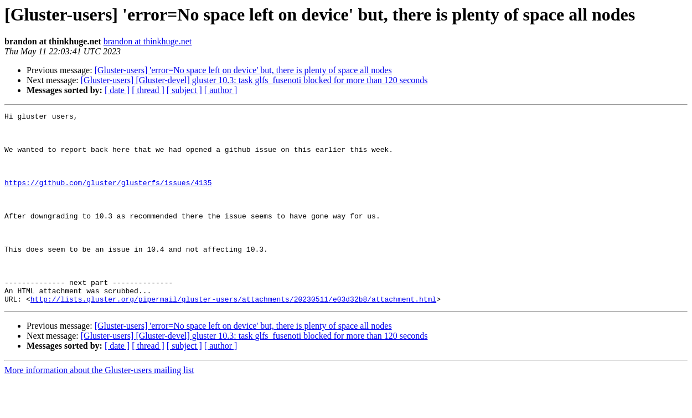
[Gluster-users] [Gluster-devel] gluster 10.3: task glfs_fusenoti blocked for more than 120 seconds (254, 80)
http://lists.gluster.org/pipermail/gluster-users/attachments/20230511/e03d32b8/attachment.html (233, 337)
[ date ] (117, 90)
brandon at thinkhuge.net (148, 41)
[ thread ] (148, 90)
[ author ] (220, 90)
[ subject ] (184, 90)
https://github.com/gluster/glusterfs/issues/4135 (107, 197)
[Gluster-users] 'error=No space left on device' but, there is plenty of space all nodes (243, 70)
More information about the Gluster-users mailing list (99, 408)
